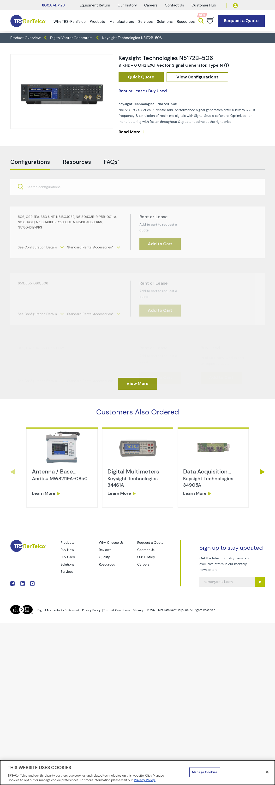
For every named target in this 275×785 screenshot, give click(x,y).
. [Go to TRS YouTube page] (32, 583)
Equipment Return (95, 5)
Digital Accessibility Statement (58, 610)
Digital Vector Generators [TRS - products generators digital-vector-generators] (71, 37)
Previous (12, 472)
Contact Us (174, 5)
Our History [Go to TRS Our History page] (146, 557)
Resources (186, 21)
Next (262, 472)
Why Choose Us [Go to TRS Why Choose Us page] (111, 542)
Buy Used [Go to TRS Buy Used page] (67, 557)
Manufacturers (121, 21)
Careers (150, 5)
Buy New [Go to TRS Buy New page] (67, 550)
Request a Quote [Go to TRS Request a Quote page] (150, 542)
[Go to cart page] (210, 21)
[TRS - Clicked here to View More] (137, 384)
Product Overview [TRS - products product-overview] (25, 37)
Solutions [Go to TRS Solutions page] (67, 564)
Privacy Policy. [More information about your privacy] (144, 780)
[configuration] (197, 77)
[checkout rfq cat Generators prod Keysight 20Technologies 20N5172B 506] (141, 77)
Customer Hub (203, 5)
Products (97, 21)
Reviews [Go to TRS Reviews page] (105, 550)
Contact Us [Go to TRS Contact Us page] (146, 550)
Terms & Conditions (116, 610)
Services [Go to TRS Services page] (66, 571)
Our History (127, 5)
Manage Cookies (204, 772)
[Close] (267, 772)
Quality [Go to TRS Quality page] (104, 557)
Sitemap (138, 610)
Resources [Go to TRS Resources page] (107, 564)
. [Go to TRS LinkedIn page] (22, 583)
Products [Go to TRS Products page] (67, 542)
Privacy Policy (91, 610)
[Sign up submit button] (260, 582)
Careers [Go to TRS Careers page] (143, 564)
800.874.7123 (53, 5)
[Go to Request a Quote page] (241, 21)
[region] (137, 772)
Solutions (165, 21)
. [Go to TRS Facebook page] (12, 583)
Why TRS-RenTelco (70, 21)
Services (145, 21)
